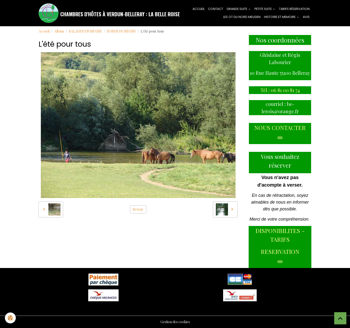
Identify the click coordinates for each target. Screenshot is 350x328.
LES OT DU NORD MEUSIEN (242, 17)
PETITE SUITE (263, 9)
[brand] (99, 13)
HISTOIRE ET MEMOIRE (280, 17)
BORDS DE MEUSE (121, 31)
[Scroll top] (340, 318)
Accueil (44, 31)
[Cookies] (10, 317)
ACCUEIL (198, 9)
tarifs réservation (294, 9)
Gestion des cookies (175, 321)
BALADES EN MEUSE (85, 31)
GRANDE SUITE (237, 9)
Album (59, 31)
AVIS (306, 17)
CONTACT (215, 9)
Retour (138, 209)
